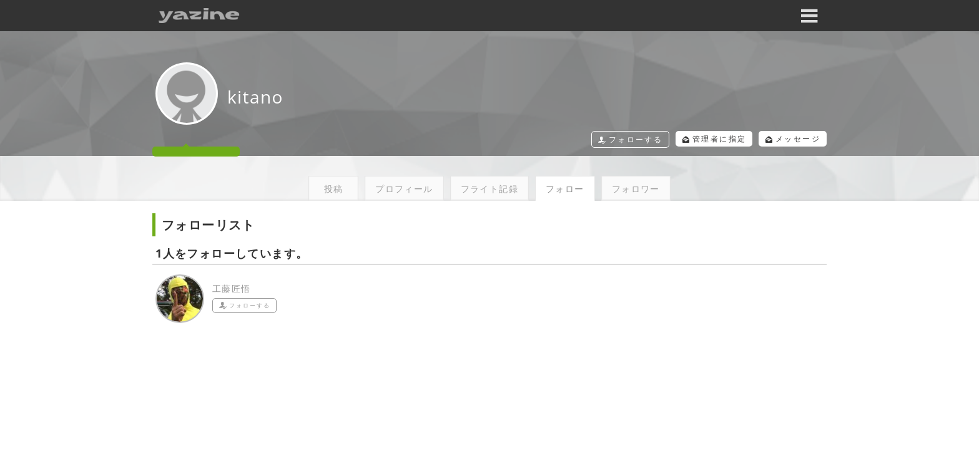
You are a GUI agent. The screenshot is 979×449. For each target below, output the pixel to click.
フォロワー (636, 189)
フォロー (565, 189)
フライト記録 (489, 189)
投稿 (333, 189)
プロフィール (404, 189)
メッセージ (788, 139)
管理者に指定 (702, 139)
